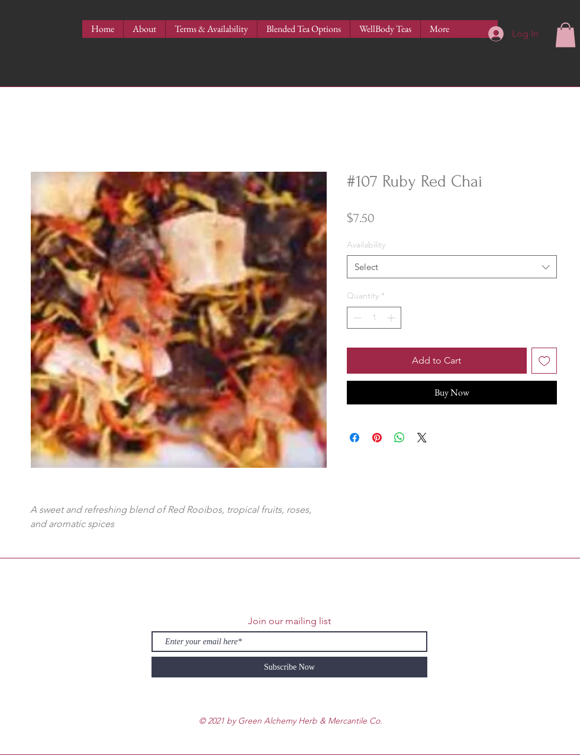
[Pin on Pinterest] (377, 437)
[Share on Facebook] (354, 437)
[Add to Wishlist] (544, 361)
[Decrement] (356, 317)
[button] (565, 35)
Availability (366, 244)
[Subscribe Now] (289, 667)
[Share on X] (422, 437)
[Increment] (392, 317)
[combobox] (452, 266)
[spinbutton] (374, 317)
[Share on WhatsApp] (399, 437)
